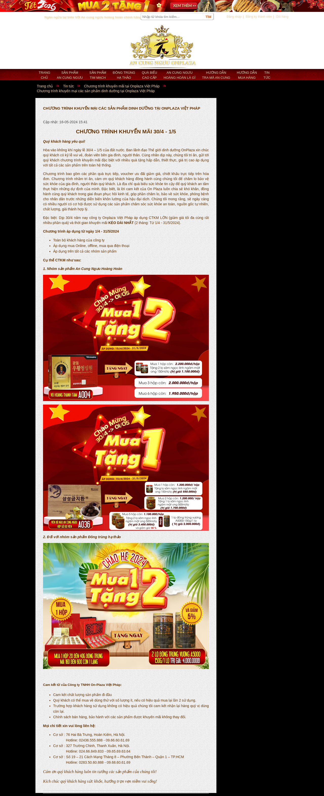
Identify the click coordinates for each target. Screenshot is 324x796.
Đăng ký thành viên (259, 16)
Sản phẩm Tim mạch (97, 75)
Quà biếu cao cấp (149, 75)
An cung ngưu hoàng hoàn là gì (180, 75)
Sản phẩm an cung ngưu (70, 75)
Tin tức (267, 75)
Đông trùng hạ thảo (124, 75)
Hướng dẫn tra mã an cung (216, 75)
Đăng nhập (234, 16)
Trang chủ (44, 75)
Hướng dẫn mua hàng (247, 75)
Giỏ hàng (282, 16)
